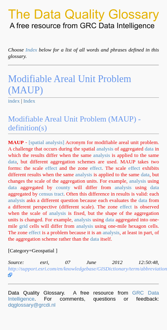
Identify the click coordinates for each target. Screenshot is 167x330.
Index (31, 50)
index (14, 101)
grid (23, 226)
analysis (105, 149)
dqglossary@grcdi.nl (32, 305)
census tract (51, 194)
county (63, 187)
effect (51, 168)
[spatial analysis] (46, 142)
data (149, 149)
